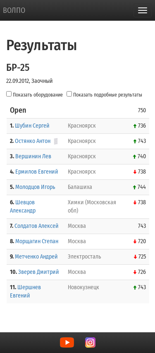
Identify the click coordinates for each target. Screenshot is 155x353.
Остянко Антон (32, 141)
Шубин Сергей (32, 125)
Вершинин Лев (33, 156)
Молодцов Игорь (35, 187)
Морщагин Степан (36, 241)
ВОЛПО (14, 10)
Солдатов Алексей (36, 226)
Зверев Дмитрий (38, 272)
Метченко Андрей (36, 256)
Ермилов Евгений (36, 171)
